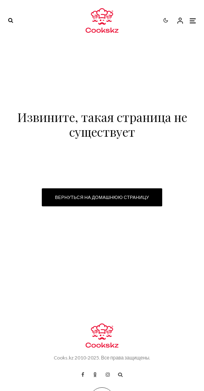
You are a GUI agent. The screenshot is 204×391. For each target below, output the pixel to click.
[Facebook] (82, 374)
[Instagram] (108, 374)
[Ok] (95, 374)
